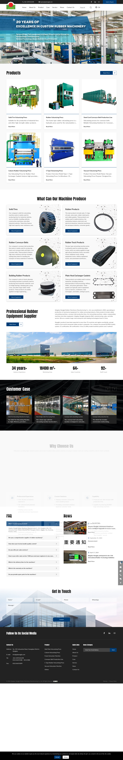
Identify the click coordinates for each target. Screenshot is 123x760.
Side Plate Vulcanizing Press (53, 649)
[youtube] (99, 2)
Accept (57, 757)
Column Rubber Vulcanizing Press (19, 272)
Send (113, 650)
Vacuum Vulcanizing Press (92, 272)
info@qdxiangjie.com (19, 654)
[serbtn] (91, 7)
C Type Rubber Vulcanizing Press (54, 662)
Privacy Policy (113, 681)
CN (99, 7)
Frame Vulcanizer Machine (52, 656)
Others (47, 669)
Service (54, 7)
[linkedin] (95, 2)
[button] (108, 389)
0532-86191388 (17, 660)
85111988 (27, 660)
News (62, 7)
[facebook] (91, 2)
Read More (106, 68)
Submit (61, 619)
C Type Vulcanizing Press (54, 272)
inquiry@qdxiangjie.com (46, 2)
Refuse (66, 757)
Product (41, 7)
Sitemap (105, 681)
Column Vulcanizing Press (52, 652)
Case (48, 7)
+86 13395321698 (29, 2)
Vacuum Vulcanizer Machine (53, 666)
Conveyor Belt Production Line (54, 659)
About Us (32, 7)
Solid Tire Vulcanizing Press (17, 219)
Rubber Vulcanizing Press (54, 219)
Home (24, 7)
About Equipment (16, 326)
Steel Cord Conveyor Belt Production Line (98, 219)
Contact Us (70, 7)
